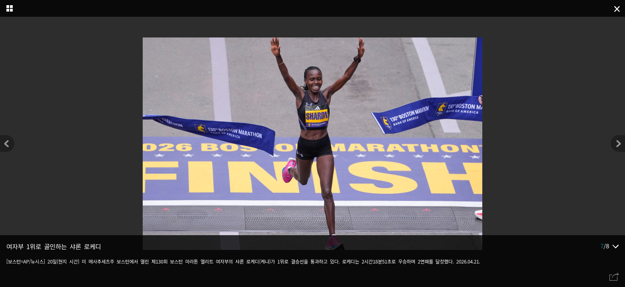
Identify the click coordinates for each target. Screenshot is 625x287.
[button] (618, 143)
